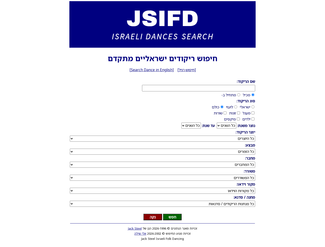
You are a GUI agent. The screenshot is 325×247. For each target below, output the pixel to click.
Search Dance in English (152, 69)
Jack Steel (135, 228)
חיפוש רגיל (187, 69)
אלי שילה (140, 233)
